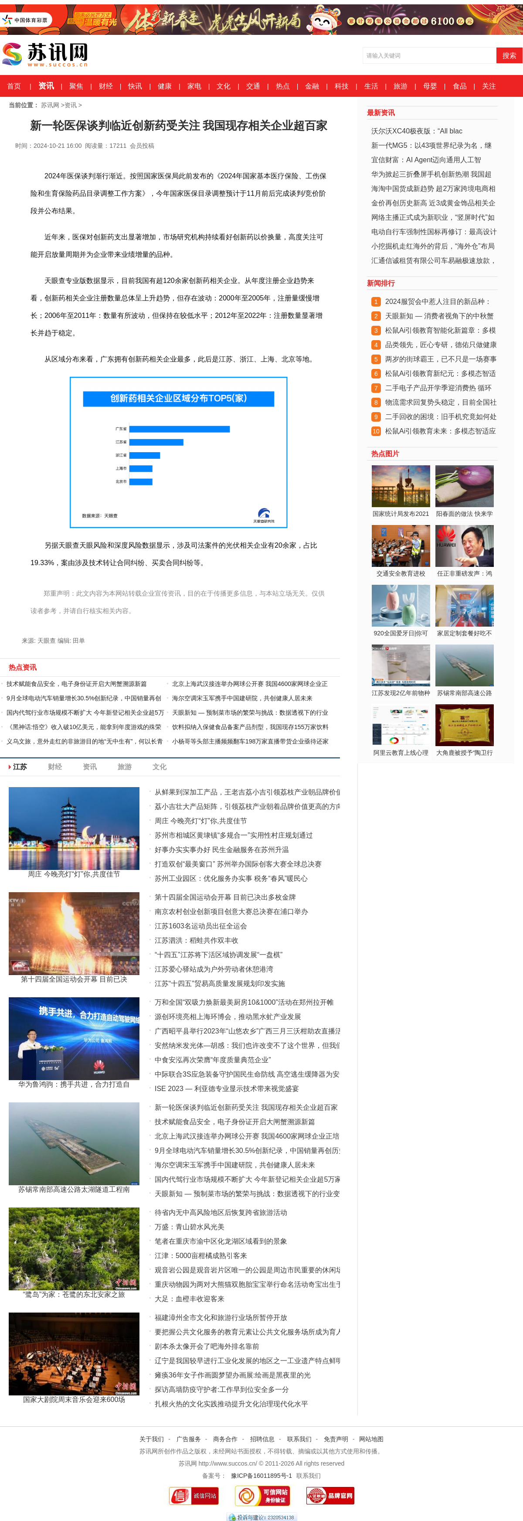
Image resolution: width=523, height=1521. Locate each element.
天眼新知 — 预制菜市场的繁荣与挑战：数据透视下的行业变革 (251, 1193)
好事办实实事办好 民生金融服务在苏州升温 (222, 849)
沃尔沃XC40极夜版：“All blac (416, 131)
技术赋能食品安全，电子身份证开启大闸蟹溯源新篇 (77, 683)
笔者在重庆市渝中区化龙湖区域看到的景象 (221, 1241)
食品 (460, 86)
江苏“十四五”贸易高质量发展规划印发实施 (220, 983)
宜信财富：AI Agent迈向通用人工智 (426, 160)
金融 (312, 86)
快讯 (135, 86)
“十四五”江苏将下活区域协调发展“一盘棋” (218, 954)
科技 (342, 86)
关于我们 (151, 1439)
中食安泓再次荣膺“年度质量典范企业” (213, 1060)
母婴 (430, 86)
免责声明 (336, 1439)
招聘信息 (262, 1439)
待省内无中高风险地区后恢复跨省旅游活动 (221, 1212)
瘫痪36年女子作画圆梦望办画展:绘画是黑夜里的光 (233, 1375)
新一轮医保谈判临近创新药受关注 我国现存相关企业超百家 (246, 1107)
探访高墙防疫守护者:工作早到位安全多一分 (222, 1389)
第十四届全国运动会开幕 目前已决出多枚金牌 (225, 897)
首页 (14, 86)
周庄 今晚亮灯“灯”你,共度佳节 (201, 821)
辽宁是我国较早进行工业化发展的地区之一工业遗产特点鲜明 (249, 1360)
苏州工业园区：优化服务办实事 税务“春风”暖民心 (231, 878)
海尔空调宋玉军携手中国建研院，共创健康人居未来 (242, 698)
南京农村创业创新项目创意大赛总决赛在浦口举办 (231, 911)
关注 (489, 86)
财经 (106, 86)
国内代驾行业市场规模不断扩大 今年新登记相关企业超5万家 (248, 1179)
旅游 (401, 86)
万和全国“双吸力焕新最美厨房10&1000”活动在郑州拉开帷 (244, 1002)
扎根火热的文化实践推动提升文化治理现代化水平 (231, 1404)
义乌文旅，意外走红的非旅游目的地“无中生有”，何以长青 (85, 741)
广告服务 (189, 1439)
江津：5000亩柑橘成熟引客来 (201, 1255)
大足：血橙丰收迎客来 (189, 1299)
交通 (253, 86)
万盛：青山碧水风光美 (189, 1227)
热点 (283, 86)
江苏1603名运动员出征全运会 (201, 926)
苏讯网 (50, 105)
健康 (165, 86)
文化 (224, 86)
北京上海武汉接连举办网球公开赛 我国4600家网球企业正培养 (250, 1136)
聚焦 (76, 86)
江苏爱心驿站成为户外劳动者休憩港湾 (214, 969)
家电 (194, 86)
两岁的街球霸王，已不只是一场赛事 (441, 359)
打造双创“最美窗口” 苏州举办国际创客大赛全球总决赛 (238, 864)
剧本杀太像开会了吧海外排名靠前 (207, 1346)
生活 (371, 86)
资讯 (46, 86)
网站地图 (371, 1439)
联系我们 (299, 1439)
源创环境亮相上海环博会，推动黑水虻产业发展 (228, 1016)
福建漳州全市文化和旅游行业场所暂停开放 (221, 1317)
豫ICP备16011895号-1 (261, 1475)
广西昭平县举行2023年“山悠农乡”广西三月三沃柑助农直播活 (248, 1031)
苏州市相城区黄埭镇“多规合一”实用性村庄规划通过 (234, 835)
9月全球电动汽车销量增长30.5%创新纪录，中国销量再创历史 (250, 1150)
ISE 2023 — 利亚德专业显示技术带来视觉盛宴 (227, 1088)
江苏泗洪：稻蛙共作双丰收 (196, 940)
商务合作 (225, 1439)
